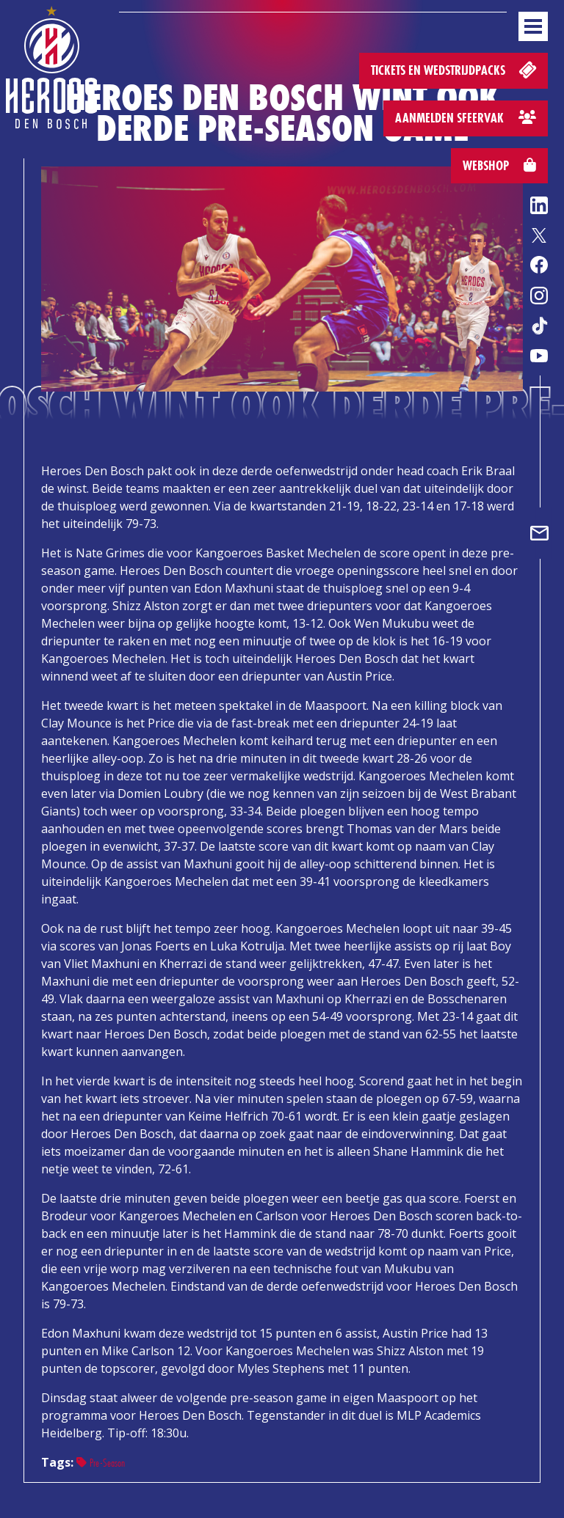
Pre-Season (100, 1462)
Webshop (499, 165)
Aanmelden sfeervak (465, 118)
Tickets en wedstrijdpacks (455, 69)
